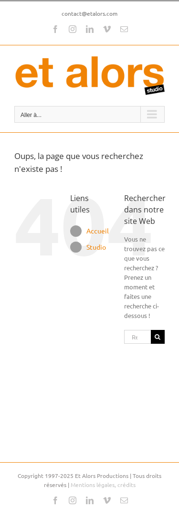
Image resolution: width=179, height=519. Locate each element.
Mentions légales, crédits (103, 484)
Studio (96, 247)
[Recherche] (158, 337)
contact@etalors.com (89, 13)
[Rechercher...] (137, 337)
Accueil (97, 230)
